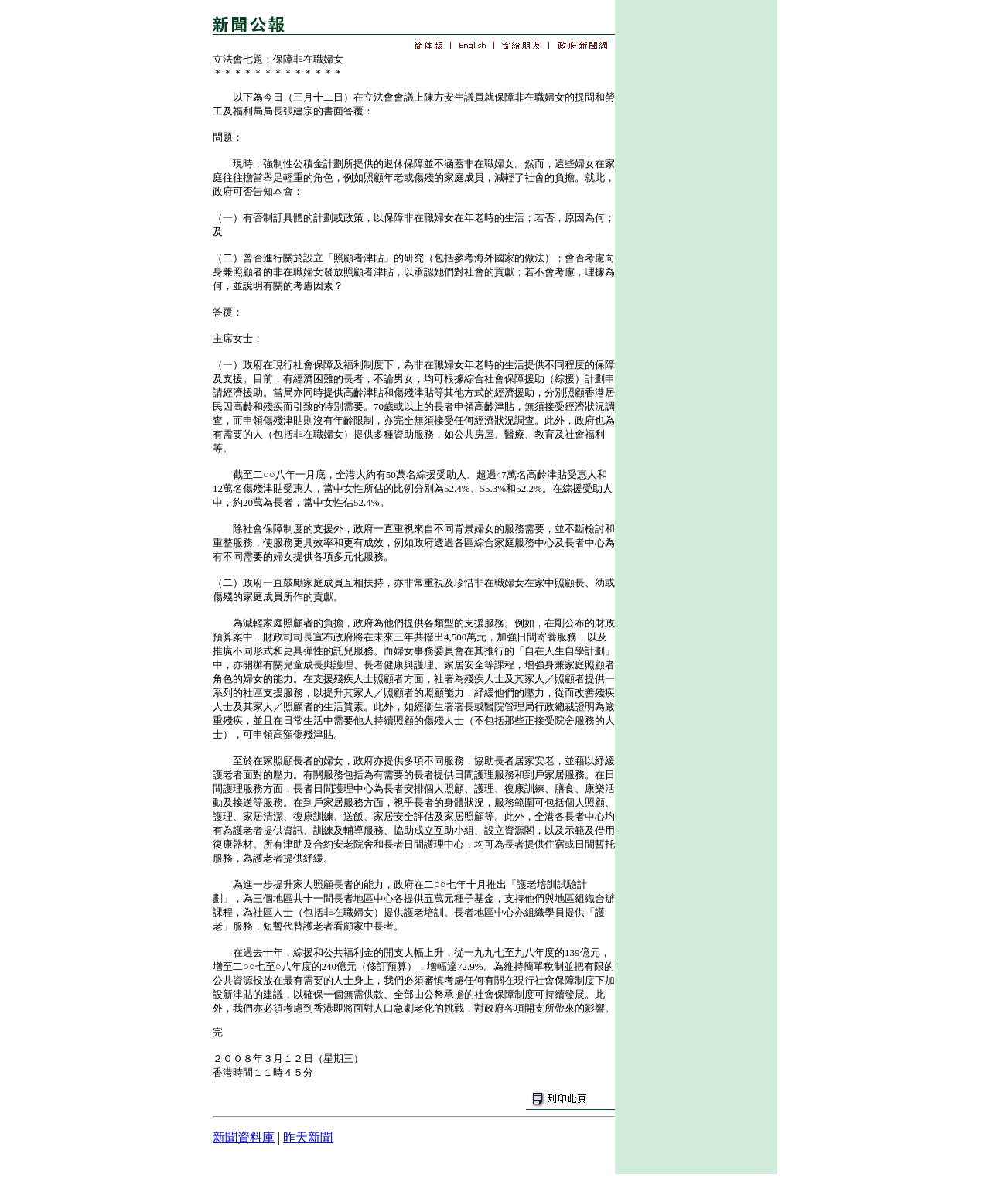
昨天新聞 (308, 1137)
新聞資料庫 (244, 1137)
